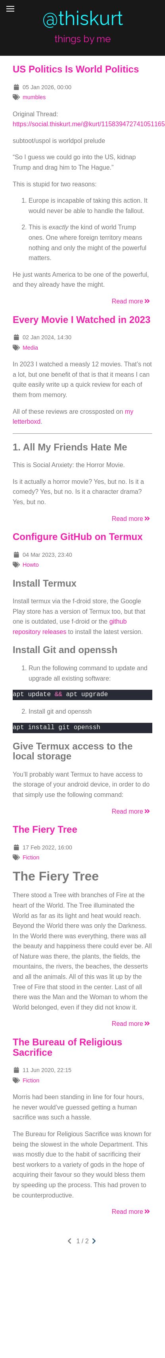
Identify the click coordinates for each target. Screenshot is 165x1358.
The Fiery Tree (45, 829)
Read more (131, 301)
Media (30, 347)
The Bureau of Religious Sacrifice (67, 1047)
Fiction (31, 857)
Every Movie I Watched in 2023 (81, 319)
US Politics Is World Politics (76, 69)
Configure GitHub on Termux (78, 536)
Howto (31, 565)
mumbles (34, 97)
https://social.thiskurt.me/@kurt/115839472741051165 (89, 124)
